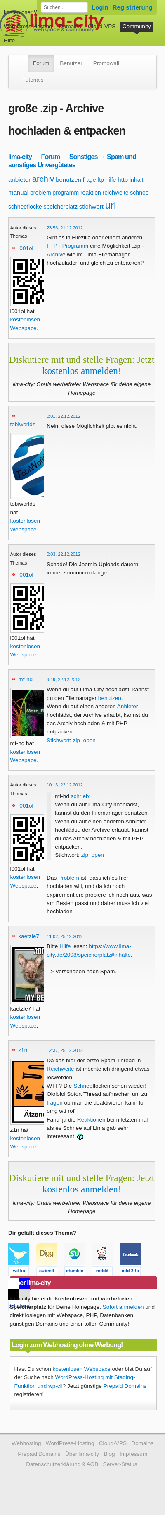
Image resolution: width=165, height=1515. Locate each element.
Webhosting (26, 1443)
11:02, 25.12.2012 (65, 936)
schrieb (80, 796)
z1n (22, 1050)
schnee (139, 192)
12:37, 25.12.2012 (65, 1050)
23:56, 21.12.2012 (65, 227)
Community (137, 26)
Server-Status (120, 1464)
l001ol (25, 248)
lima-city (20, 156)
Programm (75, 246)
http (123, 179)
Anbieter (127, 706)
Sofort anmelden (123, 1307)
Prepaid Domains (125, 1386)
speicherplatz (61, 206)
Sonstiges (83, 156)
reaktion (90, 192)
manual (18, 192)
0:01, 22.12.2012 (63, 416)
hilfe (111, 179)
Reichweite (60, 1069)
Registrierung (133, 7)
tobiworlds (22, 424)
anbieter (19, 179)
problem (40, 192)
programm (65, 192)
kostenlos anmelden (80, 370)
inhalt (136, 179)
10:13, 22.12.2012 (65, 784)
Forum (41, 63)
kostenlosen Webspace (82, 1369)
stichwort (91, 206)
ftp (100, 179)
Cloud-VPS (102, 26)
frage (89, 179)
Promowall (106, 63)
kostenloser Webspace (32, 12)
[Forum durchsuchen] (64, 7)
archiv (43, 178)
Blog (109, 1454)
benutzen (68, 179)
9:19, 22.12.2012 (63, 679)
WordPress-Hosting (28, 26)
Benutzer (71, 63)
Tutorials (33, 80)
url (110, 205)
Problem (68, 878)
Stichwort (58, 740)
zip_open (84, 740)
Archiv (54, 254)
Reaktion (88, 1120)
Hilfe (9, 40)
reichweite (116, 192)
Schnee (82, 1086)
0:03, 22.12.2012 (63, 554)
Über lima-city (82, 1454)
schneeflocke (25, 206)
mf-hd (25, 679)
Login (100, 7)
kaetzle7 (28, 936)
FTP (52, 246)
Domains (70, 26)
